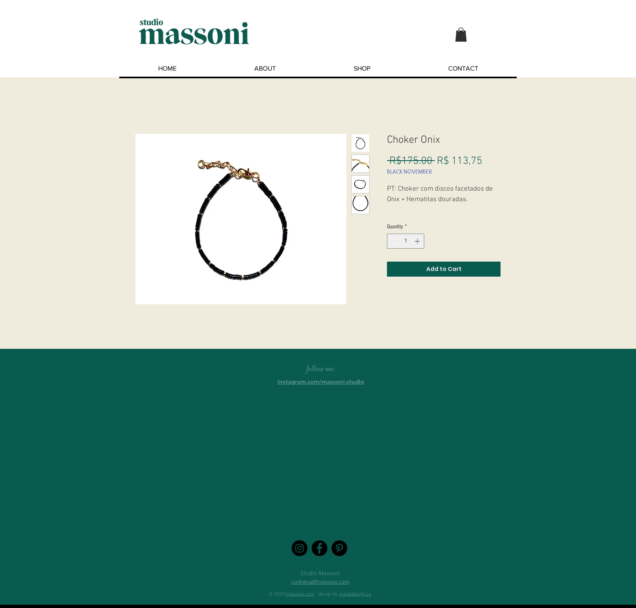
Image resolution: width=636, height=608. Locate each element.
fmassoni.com (299, 594)
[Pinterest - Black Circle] (339, 548)
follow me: (320, 368)
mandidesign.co (355, 594)
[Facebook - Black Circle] (319, 548)
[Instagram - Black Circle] (299, 548)
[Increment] (418, 241)
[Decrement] (393, 241)
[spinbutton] (405, 241)
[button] (461, 35)
